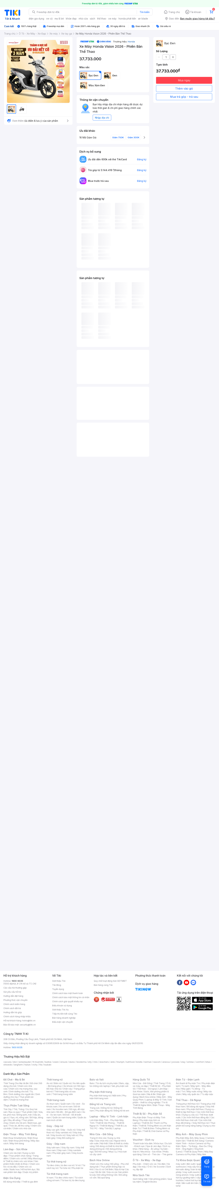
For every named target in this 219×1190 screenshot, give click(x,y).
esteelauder (25, 1062)
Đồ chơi (34, 1083)
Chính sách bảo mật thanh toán (67, 993)
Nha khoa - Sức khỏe (151, 1151)
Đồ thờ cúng (101, 1151)
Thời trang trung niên (62, 1094)
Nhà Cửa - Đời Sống (101, 1134)
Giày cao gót (53, 1129)
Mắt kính (116, 1095)
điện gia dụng (36, 18)
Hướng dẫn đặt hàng (13, 996)
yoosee (175, 1062)
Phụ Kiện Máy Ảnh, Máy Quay (190, 1138)
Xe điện (161, 1164)
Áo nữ (49, 1083)
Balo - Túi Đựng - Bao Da (194, 1146)
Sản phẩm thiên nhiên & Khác (20, 1162)
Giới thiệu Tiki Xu (60, 1009)
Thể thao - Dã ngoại (147, 1088)
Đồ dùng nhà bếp (11, 1181)
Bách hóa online (148, 1097)
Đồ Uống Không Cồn (107, 1175)
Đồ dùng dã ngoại (195, 1106)
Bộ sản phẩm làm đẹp (21, 1170)
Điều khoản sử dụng (62, 1005)
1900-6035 (17, 981)
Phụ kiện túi (77, 1168)
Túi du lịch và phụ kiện (107, 1083)
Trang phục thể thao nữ (187, 1104)
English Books (150, 1181)
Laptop (117, 1128)
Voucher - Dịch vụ (143, 1139)
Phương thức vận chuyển (15, 1000)
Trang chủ (174, 12)
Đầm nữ (57, 1083)
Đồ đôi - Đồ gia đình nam (69, 1112)
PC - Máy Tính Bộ (103, 1128)
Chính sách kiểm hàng (14, 1004)
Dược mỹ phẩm (30, 1172)
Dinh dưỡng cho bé (18, 1091)
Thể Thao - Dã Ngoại (188, 1100)
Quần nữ (67, 1083)
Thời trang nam (56, 1100)
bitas (207, 1062)
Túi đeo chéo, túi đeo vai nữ (60, 1165)
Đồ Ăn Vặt (100, 1172)
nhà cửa (83, 18)
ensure (63, 1062)
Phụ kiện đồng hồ (104, 1110)
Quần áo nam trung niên (64, 1117)
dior (15, 1062)
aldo (113, 1062)
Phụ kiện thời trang (101, 1091)
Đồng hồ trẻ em (121, 1110)
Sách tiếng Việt (140, 1179)
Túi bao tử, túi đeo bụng (73, 1180)
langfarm (18, 1064)
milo (95, 1062)
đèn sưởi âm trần (190, 1183)
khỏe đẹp (71, 18)
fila (40, 1064)
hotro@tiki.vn (28, 1020)
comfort (200, 1062)
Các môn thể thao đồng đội (195, 1117)
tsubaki (47, 1064)
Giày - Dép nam (56, 1143)
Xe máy (142, 1166)
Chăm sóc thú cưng (99, 1164)
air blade (143, 18)
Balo (92, 1083)
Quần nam (66, 1104)
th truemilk (38, 1062)
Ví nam (50, 1177)
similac (190, 1062)
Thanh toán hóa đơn (142, 1143)
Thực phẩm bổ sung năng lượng (195, 1124)
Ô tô (149, 1166)
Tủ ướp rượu (207, 1094)
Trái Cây (7, 1109)
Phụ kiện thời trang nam (108, 1097)
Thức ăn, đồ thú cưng (19, 1125)
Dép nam (62, 1150)
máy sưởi (180, 1164)
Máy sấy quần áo (191, 1094)
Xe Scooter (159, 1166)
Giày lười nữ (72, 1135)
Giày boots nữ (58, 1135)
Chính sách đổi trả (12, 1008)
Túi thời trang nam (57, 1173)
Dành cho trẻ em (18, 1123)
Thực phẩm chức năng (20, 1155)
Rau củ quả (14, 1112)
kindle (139, 1062)
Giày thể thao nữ (201, 1123)
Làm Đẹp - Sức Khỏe (15, 1149)
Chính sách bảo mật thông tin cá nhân (70, 997)
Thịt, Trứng (18, 1109)
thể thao (101, 18)
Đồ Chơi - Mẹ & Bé (14, 1079)
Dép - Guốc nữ (68, 1129)
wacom (157, 1062)
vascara (7, 1062)
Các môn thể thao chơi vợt (195, 1118)
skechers (104, 1062)
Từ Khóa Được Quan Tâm (191, 1160)
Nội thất (104, 1143)
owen (56, 1062)
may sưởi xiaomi (191, 1172)
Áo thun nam (53, 1104)
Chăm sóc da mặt (12, 1153)
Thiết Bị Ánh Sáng (195, 1140)
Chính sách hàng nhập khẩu (17, 1016)
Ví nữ (78, 1165)
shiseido (7, 1064)
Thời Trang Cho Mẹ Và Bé (16, 1083)
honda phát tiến (127, 18)
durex (72, 1062)
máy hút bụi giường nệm (194, 1176)
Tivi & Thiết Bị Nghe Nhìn (150, 1103)
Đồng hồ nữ (106, 1108)
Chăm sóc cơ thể (18, 1158)
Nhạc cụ (113, 1151)
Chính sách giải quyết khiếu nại (67, 1001)
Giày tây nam (67, 1147)
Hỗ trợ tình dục (28, 1169)
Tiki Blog (56, 985)
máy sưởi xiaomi (198, 1175)
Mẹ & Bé (151, 1094)
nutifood (130, 1062)
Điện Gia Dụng (11, 1178)
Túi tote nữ (65, 1168)
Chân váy (67, 1088)
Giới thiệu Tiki (59, 981)
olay (183, 1062)
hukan (27, 1064)
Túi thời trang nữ (56, 1161)
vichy (34, 1064)
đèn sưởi (190, 1164)
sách (92, 18)
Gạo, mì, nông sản (19, 1117)
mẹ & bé (59, 18)
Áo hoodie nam (60, 1109)
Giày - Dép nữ (55, 1126)
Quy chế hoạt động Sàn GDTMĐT (110, 981)
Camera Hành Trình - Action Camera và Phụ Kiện (195, 1143)
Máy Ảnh (201, 1154)
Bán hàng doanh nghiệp (64, 1018)
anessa (166, 1062)
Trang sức (95, 1108)
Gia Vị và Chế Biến (104, 1169)
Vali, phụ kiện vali (120, 1086)
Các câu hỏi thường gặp (15, 987)
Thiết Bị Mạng (106, 1125)
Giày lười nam (53, 1147)
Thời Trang (159, 1083)
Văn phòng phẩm (157, 1179)
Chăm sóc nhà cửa (22, 1128)
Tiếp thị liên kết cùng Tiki (64, 1013)
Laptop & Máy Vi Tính (155, 1099)
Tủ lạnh (185, 1086)
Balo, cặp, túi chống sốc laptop (109, 1084)
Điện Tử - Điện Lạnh (187, 1079)
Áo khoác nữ (69, 1086)
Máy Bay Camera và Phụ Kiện (194, 1153)
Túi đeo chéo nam (64, 1177)
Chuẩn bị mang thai (19, 1099)
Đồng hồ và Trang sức (103, 1104)
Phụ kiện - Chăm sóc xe (144, 1164)
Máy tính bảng (17, 1143)
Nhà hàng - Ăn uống (149, 1149)
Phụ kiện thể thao (195, 1109)
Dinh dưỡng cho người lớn (21, 1094)
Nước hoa (14, 1169)
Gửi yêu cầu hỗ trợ (12, 992)
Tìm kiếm (145, 12)
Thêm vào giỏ (184, 88)
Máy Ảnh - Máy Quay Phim (192, 1134)
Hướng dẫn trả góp (12, 1012)
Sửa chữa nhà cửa (104, 1140)
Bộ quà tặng (104, 1177)
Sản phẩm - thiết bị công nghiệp (152, 1101)
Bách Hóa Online (100, 1160)
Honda (131, 41)
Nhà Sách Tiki (141, 1175)
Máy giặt (185, 1088)
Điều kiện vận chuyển (62, 1022)
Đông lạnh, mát (24, 1114)
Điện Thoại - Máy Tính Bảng (20, 1134)
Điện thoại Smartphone (14, 1138)
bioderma (81, 1062)
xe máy (112, 18)
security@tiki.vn (28, 1024)
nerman (148, 1062)
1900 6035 (17, 1047)
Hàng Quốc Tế (141, 1079)
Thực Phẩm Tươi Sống (16, 1105)
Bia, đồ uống (14, 1120)
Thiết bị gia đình (30, 1181)
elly (90, 1062)
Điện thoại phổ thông (19, 1140)
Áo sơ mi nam (66, 1106)
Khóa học (158, 1143)
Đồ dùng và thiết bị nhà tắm (109, 1146)
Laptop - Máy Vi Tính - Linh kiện (109, 1116)
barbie (48, 1062)
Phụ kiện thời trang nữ (100, 1095)
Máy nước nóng (194, 1091)
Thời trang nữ (55, 1079)
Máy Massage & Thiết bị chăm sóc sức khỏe (22, 1159)
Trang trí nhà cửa (98, 1138)
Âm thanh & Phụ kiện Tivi (188, 1083)
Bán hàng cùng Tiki (103, 985)
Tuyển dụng (58, 989)
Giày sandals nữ (63, 1132)
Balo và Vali (97, 1079)
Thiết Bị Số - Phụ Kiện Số (147, 1113)
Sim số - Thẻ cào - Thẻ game (157, 1154)
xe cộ (49, 18)
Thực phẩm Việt (29, 1112)
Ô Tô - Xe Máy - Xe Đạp (147, 1160)
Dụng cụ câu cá (190, 1114)
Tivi (183, 1091)
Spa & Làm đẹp (153, 1146)
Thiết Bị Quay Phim (193, 1151)
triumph (120, 1062)
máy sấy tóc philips (197, 1166)
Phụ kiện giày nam (61, 1153)
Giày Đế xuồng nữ (65, 1138)
